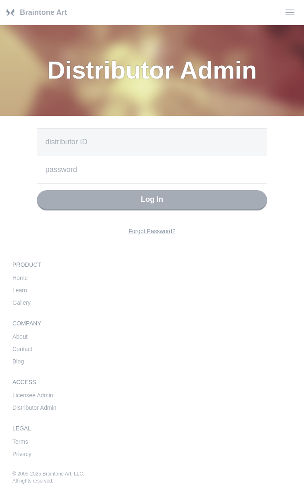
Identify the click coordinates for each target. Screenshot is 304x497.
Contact (22, 349)
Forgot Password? (152, 231)
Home (20, 278)
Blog (18, 361)
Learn (19, 290)
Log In (152, 199)
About (20, 336)
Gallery (21, 302)
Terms (20, 441)
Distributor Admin (34, 407)
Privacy (21, 454)
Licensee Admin (32, 395)
